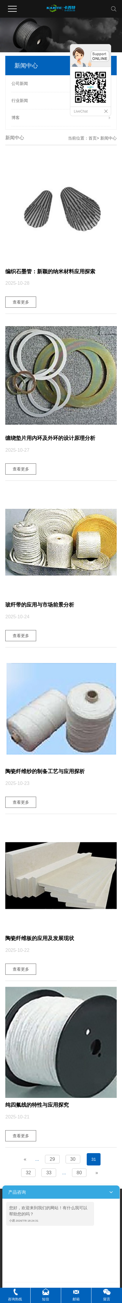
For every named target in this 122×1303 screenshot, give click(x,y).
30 (73, 1159)
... (37, 1159)
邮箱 (76, 1299)
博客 (15, 117)
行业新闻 (19, 100)
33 (48, 1172)
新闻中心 (108, 138)
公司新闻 (19, 83)
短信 (45, 1299)
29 (52, 1159)
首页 (92, 138)
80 (79, 1172)
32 (28, 1172)
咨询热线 (15, 1299)
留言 (106, 1299)
